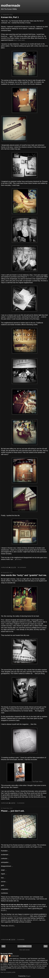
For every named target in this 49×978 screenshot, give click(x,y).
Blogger (28, 976)
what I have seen (19, 40)
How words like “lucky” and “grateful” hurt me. (24, 575)
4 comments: (21, 803)
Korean (18, 559)
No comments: (22, 567)
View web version (24, 950)
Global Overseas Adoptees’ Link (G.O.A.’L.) (15, 916)
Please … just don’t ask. (12, 811)
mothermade (10, 5)
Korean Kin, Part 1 (10, 17)
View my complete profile (7, 972)
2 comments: (21, 939)
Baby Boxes (23, 908)
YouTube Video (24, 781)
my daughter (32, 277)
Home (24, 946)
